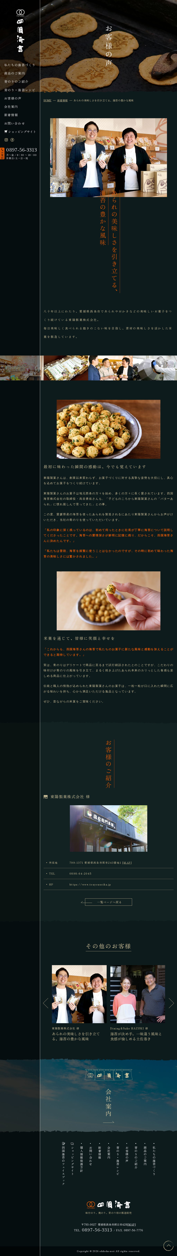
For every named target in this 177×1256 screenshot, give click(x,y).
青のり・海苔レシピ (20, 90)
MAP (127, 862)
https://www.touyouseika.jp (90, 884)
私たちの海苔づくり (20, 65)
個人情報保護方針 (81, 1159)
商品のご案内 (14, 73)
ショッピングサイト (22, 131)
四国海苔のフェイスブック (63, 1165)
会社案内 (11, 106)
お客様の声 (13, 98)
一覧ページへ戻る (109, 902)
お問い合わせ (14, 123)
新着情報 (11, 115)
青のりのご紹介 (16, 81)
